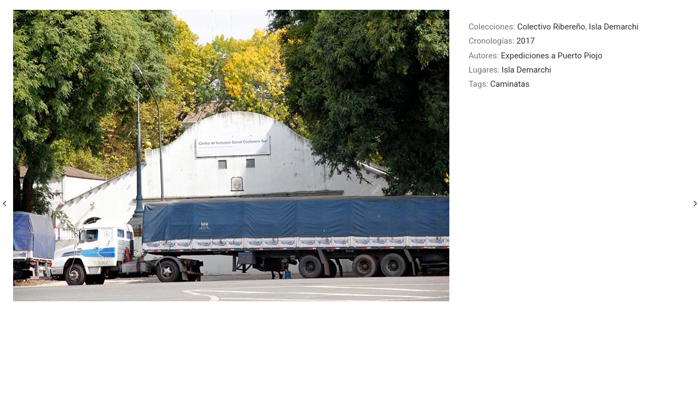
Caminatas (509, 84)
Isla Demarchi (614, 27)
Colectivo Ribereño (551, 27)
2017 (525, 41)
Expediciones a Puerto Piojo (552, 56)
